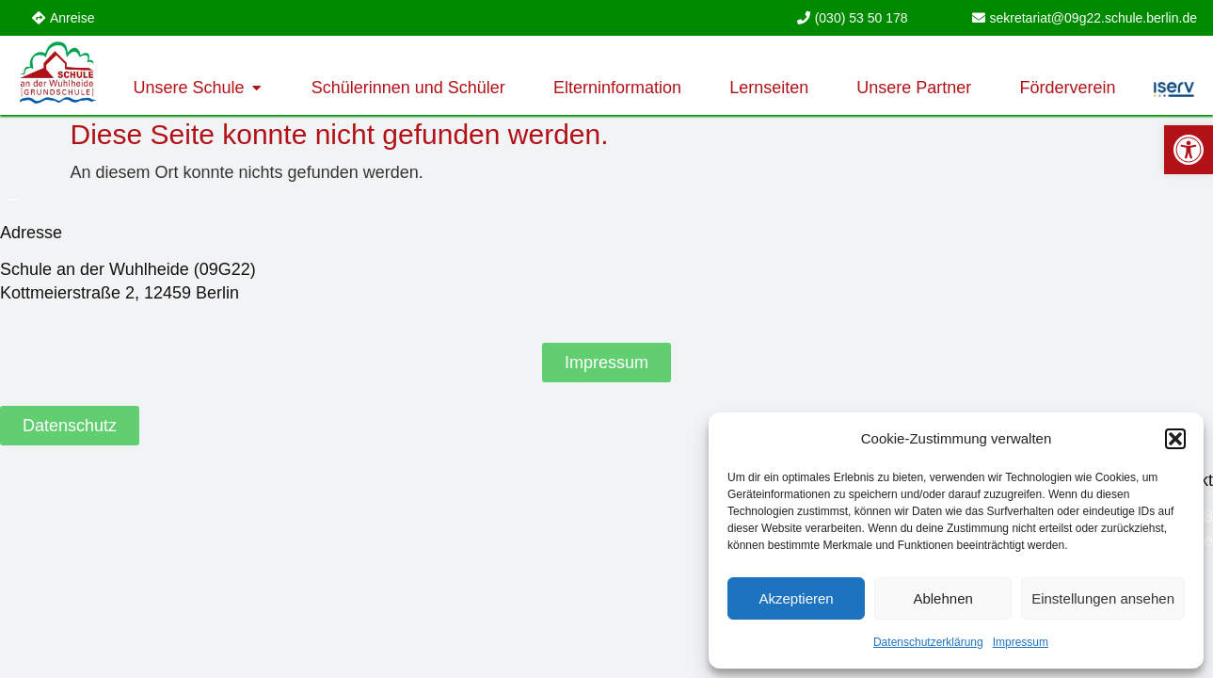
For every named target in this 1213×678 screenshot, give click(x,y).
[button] (1175, 438)
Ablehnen (942, 598)
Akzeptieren (795, 598)
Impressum (1020, 642)
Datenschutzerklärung (928, 642)
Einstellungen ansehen (1102, 598)
